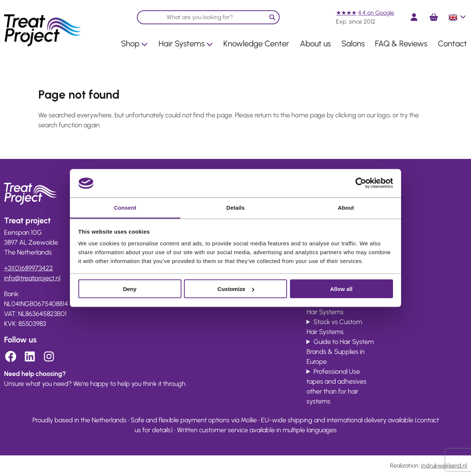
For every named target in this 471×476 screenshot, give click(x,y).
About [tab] (346, 207)
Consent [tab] (125, 207)
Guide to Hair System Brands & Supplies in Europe (340, 352)
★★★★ (346, 12)
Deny (130, 289)
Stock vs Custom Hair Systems (334, 327)
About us (315, 44)
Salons (353, 44)
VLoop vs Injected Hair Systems (336, 307)
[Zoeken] (272, 17)
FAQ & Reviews (401, 44)
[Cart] (433, 17)
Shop (134, 44)
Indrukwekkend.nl (444, 465)
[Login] (414, 17)
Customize (235, 289)
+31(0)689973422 (28, 268)
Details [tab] (235, 207)
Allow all (341, 289)
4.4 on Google (376, 12)
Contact (452, 44)
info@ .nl (32, 278)
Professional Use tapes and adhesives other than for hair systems (336, 386)
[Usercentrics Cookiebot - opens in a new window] (361, 183)
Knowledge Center (256, 44)
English (458, 17)
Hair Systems (186, 44)
